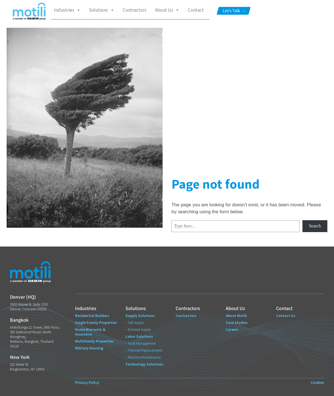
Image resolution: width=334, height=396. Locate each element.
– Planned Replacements (143, 350)
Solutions (101, 10)
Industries (67, 10)
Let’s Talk (234, 10)
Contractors (135, 10)
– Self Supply (134, 322)
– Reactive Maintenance (143, 357)
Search (315, 226)
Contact (196, 10)
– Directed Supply (138, 329)
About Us (167, 10)
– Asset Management (140, 343)
